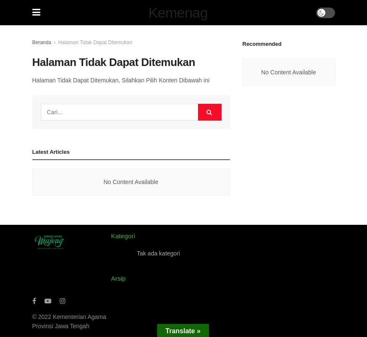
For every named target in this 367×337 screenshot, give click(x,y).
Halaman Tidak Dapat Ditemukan (95, 42)
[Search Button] (210, 112)
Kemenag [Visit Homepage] (178, 12)
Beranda (41, 42)
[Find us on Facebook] (34, 301)
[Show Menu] (36, 12)
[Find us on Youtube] (48, 301)
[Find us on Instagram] (63, 301)
